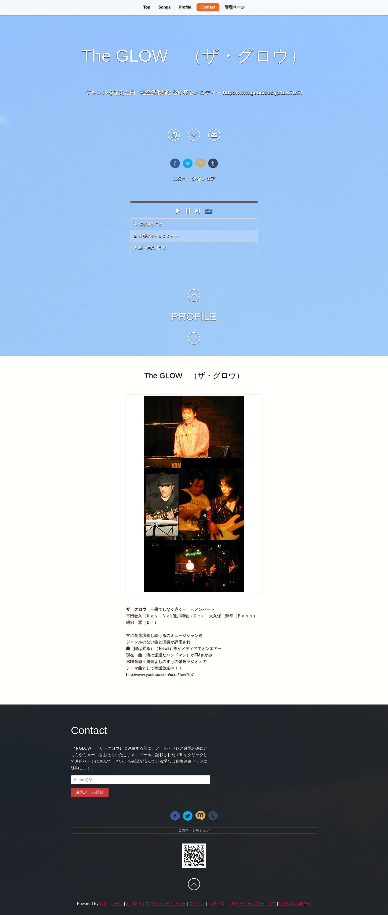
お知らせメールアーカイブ (252, 903)
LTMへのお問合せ (295, 903)
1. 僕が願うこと (148, 224)
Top (146, 7)
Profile (185, 7)
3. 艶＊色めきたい (150, 248)
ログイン (197, 903)
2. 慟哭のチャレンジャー (156, 236)
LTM (104, 903)
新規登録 (216, 903)
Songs (164, 7)
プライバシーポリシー (166, 903)
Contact (208, 7)
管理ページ (235, 7)
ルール (117, 903)
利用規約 (134, 903)
